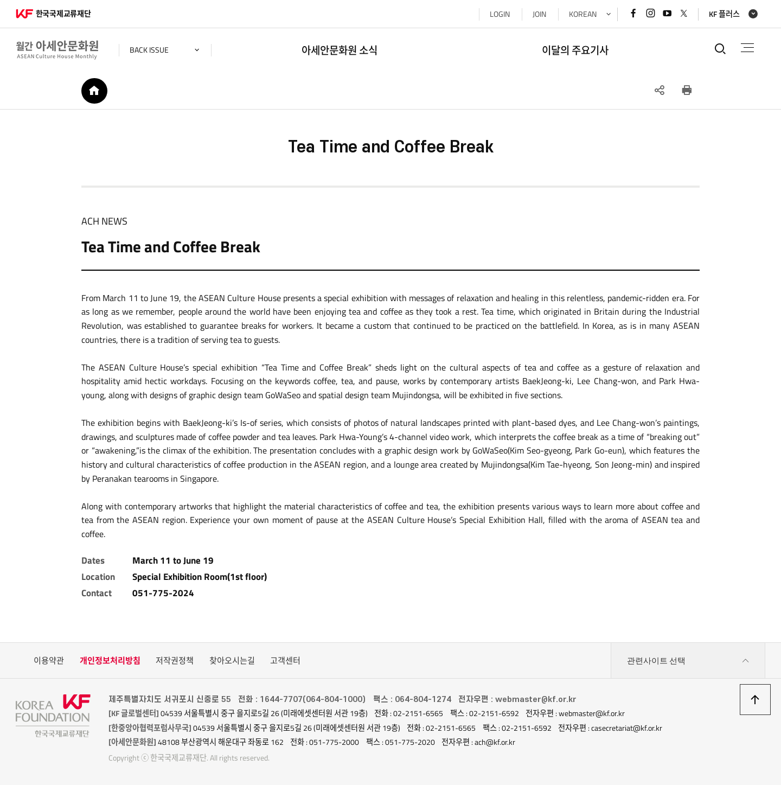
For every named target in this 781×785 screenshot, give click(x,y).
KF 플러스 (724, 14)
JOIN (539, 14)
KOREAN (583, 14)
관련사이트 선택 (688, 661)
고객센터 (285, 660)
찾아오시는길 (232, 660)
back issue (149, 50)
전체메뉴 (747, 47)
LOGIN (500, 14)
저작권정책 (175, 660)
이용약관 (49, 660)
